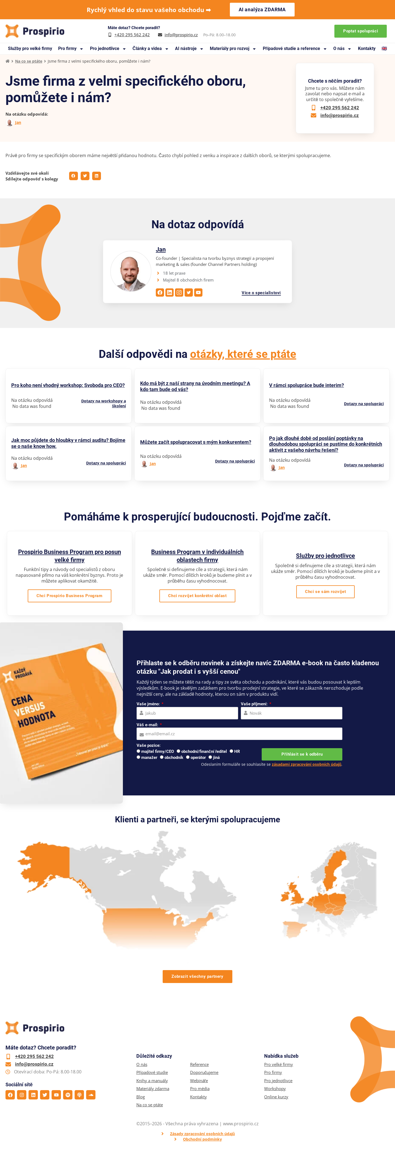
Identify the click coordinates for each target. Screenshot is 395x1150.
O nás (342, 48)
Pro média (200, 1088)
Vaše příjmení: (255, 703)
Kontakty (367, 48)
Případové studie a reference (295, 48)
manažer (149, 757)
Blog (140, 1096)
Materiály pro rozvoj (233, 48)
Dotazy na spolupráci (364, 403)
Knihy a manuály (152, 1080)
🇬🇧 (384, 48)
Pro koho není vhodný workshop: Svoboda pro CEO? (68, 385)
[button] (73, 176)
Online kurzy (276, 1096)
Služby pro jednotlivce (325, 555)
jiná (216, 757)
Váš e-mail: (148, 724)
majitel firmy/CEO (157, 751)
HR (237, 751)
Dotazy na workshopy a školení (103, 403)
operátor (198, 757)
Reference (199, 1064)
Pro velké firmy (278, 1064)
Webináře (199, 1080)
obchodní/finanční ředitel (204, 751)
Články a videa (150, 48)
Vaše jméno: (148, 703)
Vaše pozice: (148, 745)
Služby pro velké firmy (30, 48)
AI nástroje (189, 48)
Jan (18, 122)
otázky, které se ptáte (243, 354)
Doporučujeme (204, 1072)
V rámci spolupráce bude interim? (306, 385)
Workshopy (275, 1088)
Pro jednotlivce (108, 48)
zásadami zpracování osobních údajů (307, 764)
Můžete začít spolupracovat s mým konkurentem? (195, 442)
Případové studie (152, 1072)
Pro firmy (71, 48)
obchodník (174, 757)
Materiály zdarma (152, 1088)
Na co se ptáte (28, 61)
